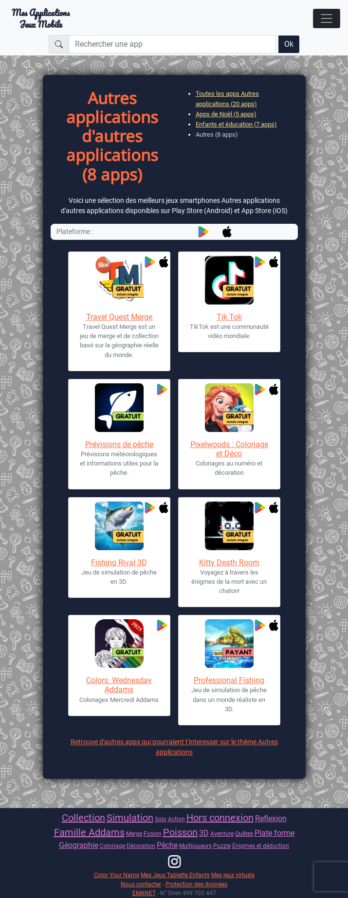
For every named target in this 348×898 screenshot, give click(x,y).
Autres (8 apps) (217, 134)
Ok (288, 44)
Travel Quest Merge (119, 317)
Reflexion (271, 818)
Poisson (180, 832)
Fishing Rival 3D (119, 562)
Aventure (222, 833)
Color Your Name (116, 875)
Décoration (141, 845)
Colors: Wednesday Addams (119, 685)
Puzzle (222, 845)
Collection (83, 818)
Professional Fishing (229, 680)
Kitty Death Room (229, 562)
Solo (160, 819)
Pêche (167, 845)
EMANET (144, 893)
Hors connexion (220, 818)
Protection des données (196, 884)
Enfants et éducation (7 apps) (236, 124)
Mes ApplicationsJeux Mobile (41, 18)
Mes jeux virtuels (233, 875)
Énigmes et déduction (260, 845)
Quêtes (244, 833)
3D (204, 833)
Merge (134, 833)
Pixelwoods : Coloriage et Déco (229, 449)
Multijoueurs (195, 845)
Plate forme (274, 833)
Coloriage (112, 845)
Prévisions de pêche (119, 444)
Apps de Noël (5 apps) (226, 114)
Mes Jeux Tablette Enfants (175, 875)
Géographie (78, 845)
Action (176, 819)
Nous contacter (141, 884)
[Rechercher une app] (172, 44)
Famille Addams (89, 832)
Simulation (130, 818)
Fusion (153, 833)
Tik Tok (229, 317)
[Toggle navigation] (326, 18)
